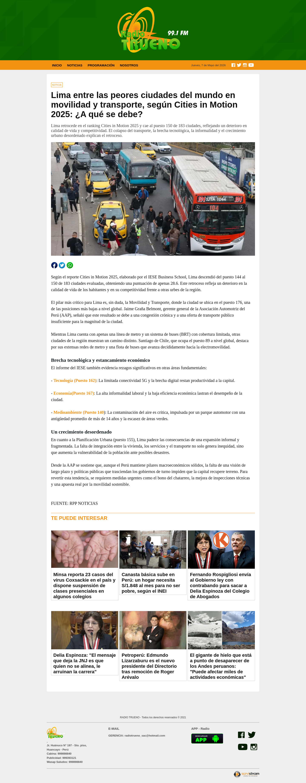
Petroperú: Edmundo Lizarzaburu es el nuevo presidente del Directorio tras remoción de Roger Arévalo (149, 666)
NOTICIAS (74, 65)
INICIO (57, 65)
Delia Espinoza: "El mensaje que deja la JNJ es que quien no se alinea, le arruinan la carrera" (84, 663)
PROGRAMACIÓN (101, 65)
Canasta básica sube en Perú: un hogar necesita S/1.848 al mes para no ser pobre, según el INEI (151, 583)
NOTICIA (57, 85)
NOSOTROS (129, 65)
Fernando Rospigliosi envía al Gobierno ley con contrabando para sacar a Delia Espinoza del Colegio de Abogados (220, 585)
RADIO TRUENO (130, 717)
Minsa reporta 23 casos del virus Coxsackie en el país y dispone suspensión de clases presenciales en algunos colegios (84, 585)
